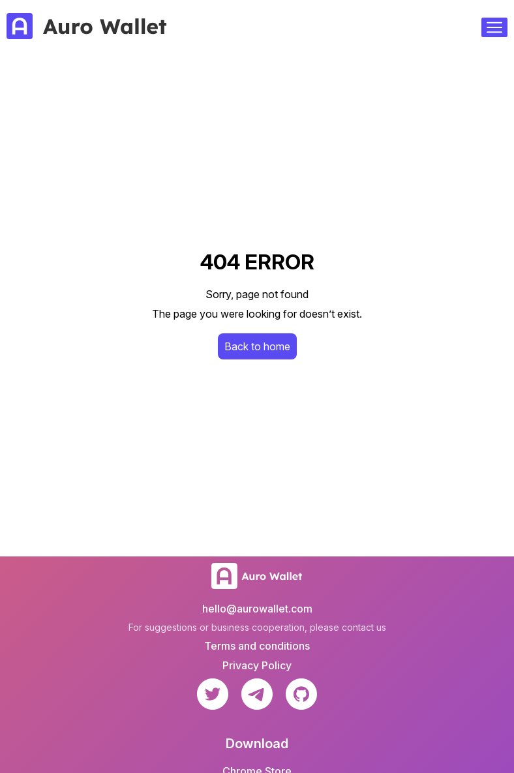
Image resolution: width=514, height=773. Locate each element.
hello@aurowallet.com (257, 608)
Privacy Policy (257, 665)
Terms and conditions (257, 645)
